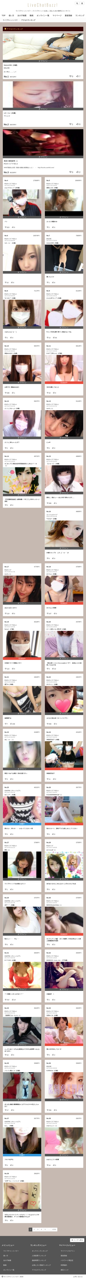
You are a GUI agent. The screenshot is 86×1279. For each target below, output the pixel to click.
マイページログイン (68, 1251)
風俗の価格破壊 (9, 161)
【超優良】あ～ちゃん (11, 1015)
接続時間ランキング (39, 1260)
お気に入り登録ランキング (41, 1265)
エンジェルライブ (52, 515)
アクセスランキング (39, 1270)
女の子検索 (21, 15)
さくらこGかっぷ (10, 408)
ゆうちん (49, 574)
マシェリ (7, 116)
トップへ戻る (77, 1240)
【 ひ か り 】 (51, 464)
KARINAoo (50, 1070)
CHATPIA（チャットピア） (13, 790)
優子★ (7, 684)
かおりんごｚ (51, 1126)
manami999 (50, 243)
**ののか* (49, 519)
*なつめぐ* (8, 298)
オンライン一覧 (43, 15)
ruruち (49, 408)
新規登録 (68, 15)
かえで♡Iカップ (9, 188)
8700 (54, 1229)
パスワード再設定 (67, 1260)
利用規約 (64, 1265)
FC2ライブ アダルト (11, 164)
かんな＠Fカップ (52, 298)
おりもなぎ (50, 850)
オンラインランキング (40, 1251)
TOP (3, 15)
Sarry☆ (7, 629)
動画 (31, 15)
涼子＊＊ (7, 905)
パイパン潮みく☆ (10, 1070)
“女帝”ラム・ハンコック (12, 1181)
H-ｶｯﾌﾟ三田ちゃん (52, 353)
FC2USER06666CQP (53, 795)
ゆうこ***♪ (8, 795)
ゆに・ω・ (8, 739)
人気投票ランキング (39, 1256)
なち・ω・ (8, 243)
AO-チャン (50, 684)
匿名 (6, 850)
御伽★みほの (9, 353)
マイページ (57, 15)
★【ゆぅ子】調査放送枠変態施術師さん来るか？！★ (21, 464)
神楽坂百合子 (51, 739)
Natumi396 (8, 65)
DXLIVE (7, 68)
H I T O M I (8, 960)
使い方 (11, 15)
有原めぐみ (50, 1015)
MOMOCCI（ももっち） (54, 960)
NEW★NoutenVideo (53, 905)
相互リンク (65, 1270)
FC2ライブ (8, 570)
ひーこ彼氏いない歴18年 (54, 629)
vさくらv (7, 113)
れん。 (7, 1126)
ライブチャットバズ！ (10, 20)
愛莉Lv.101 (50, 188)
